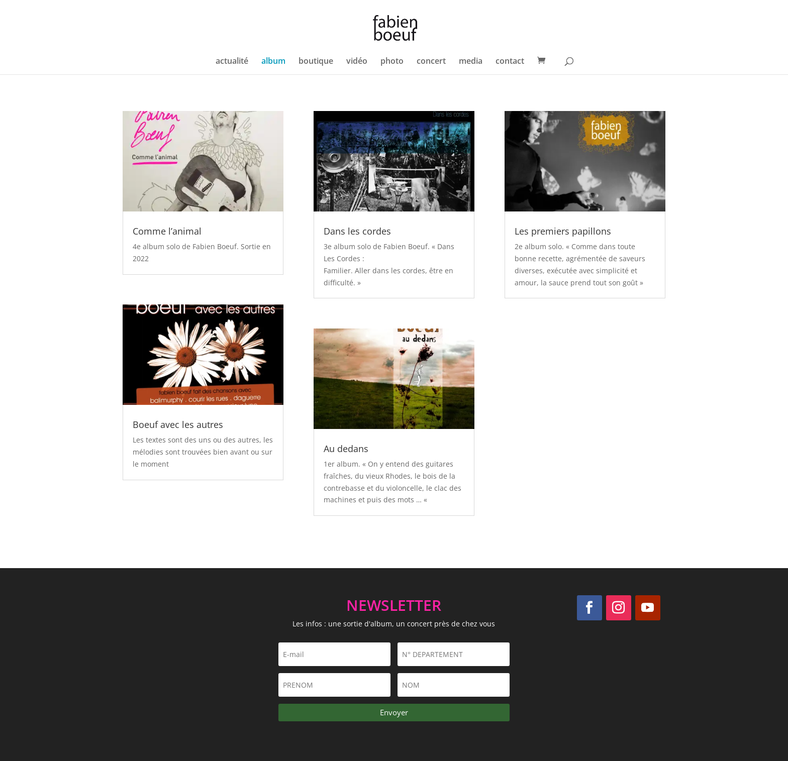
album (273, 61)
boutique (316, 61)
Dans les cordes (357, 231)
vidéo (356, 61)
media (470, 61)
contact (510, 61)
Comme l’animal (167, 231)
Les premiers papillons (563, 231)
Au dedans (346, 449)
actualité (232, 61)
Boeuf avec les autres (178, 424)
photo (392, 61)
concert (431, 61)
